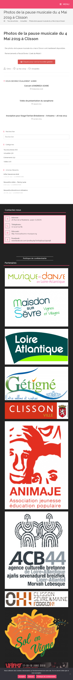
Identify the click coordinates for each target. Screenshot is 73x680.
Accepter (22, 676)
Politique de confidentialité (34, 258)
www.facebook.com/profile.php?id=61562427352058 (31, 241)
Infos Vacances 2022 (11, 174)
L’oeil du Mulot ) (35, 53)
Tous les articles (9, 150)
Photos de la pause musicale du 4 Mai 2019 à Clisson (47, 21)
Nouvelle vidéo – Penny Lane (15, 182)
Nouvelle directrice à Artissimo (16, 190)
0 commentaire (19, 176)
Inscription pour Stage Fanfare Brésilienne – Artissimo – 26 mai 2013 (36, 116)
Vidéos (6, 162)
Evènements (8, 157)
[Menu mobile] (64, 4)
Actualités (35, 69)
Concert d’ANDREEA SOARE (36, 86)
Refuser (31, 676)
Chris (9, 69)
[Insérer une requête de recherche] (36, 137)
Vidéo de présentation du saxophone (36, 101)
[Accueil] (4, 21)
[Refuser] (70, 674)
